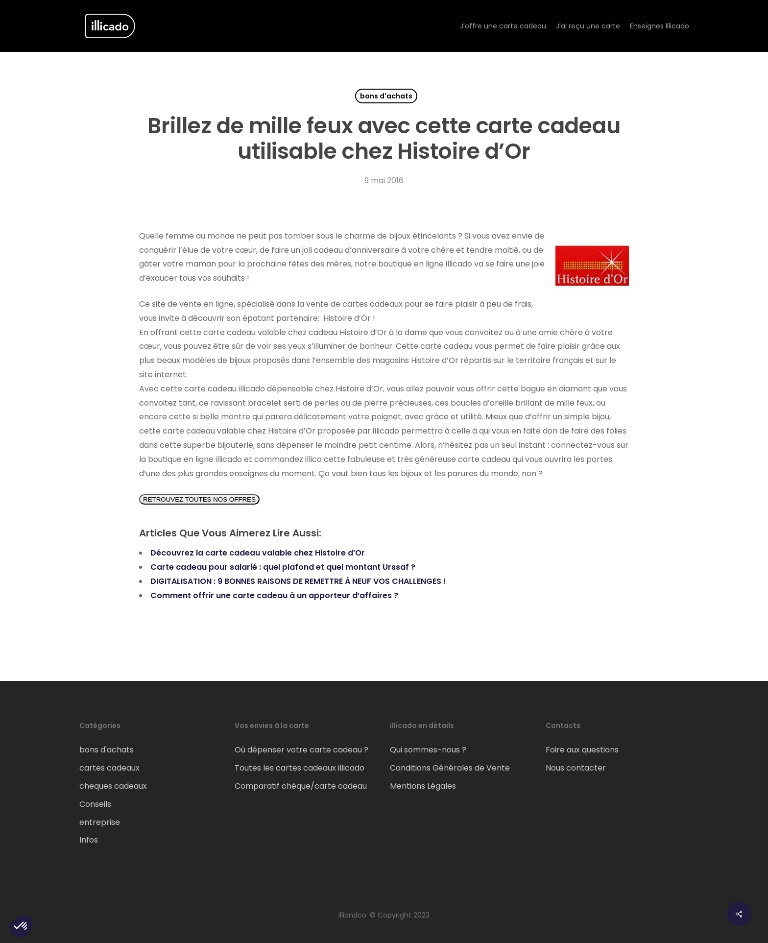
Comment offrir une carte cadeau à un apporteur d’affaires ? (274, 595)
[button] (21, 926)
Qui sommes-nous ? (428, 749)
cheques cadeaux (113, 786)
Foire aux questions (582, 749)
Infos (88, 840)
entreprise (99, 822)
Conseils (95, 804)
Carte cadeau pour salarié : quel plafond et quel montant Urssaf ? (282, 567)
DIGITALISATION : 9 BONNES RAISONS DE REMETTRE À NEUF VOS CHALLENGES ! (298, 581)
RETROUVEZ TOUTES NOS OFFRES (199, 499)
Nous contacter (576, 768)
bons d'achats (386, 96)
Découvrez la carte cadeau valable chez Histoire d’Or (257, 552)
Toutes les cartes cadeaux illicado (299, 768)
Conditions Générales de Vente (450, 768)
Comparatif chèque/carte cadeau (301, 786)
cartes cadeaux (109, 768)
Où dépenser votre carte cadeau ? (301, 749)
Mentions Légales (423, 786)
